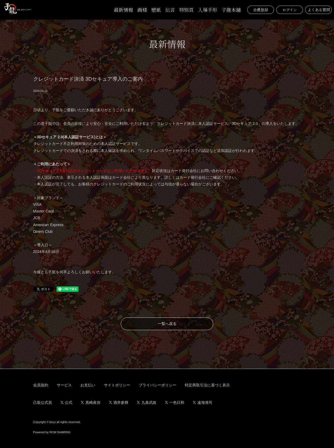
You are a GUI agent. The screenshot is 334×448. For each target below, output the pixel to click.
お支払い (87, 385)
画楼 (142, 9)
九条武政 (146, 402)
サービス (64, 385)
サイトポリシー (117, 385)
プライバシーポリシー (157, 385)
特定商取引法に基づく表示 (207, 385)
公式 (67, 402)
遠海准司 (202, 402)
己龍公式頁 (42, 402)
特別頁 (186, 9)
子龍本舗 (231, 9)
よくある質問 (318, 9)
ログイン (289, 9)
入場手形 (207, 9)
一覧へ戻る (167, 324)
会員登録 (260, 9)
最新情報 (123, 9)
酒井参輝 (119, 402)
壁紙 (156, 9)
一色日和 (175, 402)
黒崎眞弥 (90, 402)
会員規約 (40, 385)
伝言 (170, 9)
